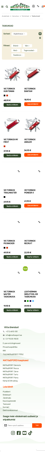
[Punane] (7, 95)
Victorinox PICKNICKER (9, 242)
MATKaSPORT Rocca (11, 368)
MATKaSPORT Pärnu (11, 378)
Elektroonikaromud (10, 410)
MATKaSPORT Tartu (10, 375)
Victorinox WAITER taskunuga (9, 294)
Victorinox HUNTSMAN (9, 90)
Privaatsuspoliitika (10, 347)
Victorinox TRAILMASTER (10, 191)
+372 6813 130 (12, 331)
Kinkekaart (7, 395)
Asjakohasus (19, 34)
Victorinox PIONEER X (30, 191)
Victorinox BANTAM (30, 90)
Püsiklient (6, 392)
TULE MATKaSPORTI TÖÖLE (13, 354)
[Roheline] (28, 301)
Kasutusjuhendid (9, 401)
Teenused (6, 404)
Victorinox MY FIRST (11, 140)
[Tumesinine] (30, 301)
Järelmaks (7, 398)
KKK (4, 351)
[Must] (4, 95)
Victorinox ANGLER (30, 140)
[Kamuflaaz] (4, 197)
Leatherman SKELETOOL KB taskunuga (31, 294)
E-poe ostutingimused (11, 343)
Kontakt (6, 407)
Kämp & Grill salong (10, 381)
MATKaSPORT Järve (10, 372)
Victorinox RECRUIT (30, 242)
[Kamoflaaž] (10, 95)
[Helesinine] (33, 301)
